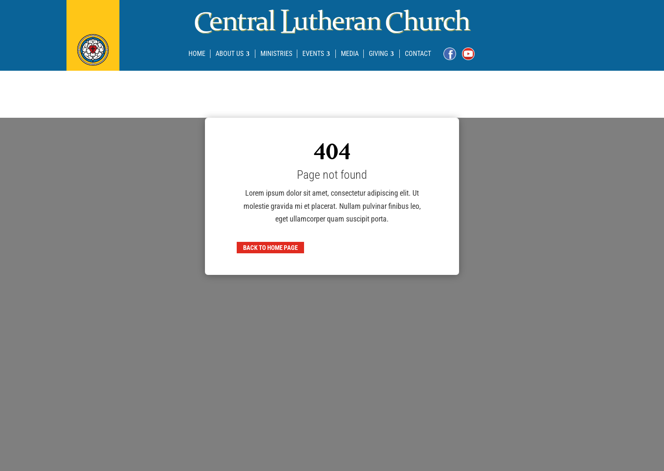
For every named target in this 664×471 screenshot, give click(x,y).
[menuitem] (196, 53)
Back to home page (270, 247)
